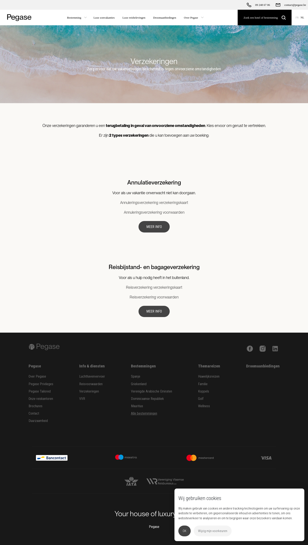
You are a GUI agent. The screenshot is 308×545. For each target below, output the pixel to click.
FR (297, 17)
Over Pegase (37, 376)
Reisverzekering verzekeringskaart (154, 287)
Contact (34, 413)
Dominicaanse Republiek (147, 399)
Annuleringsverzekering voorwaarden (154, 212)
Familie (203, 384)
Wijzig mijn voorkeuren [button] (212, 531)
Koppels (203, 391)
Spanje (135, 376)
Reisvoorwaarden (91, 384)
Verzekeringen (89, 391)
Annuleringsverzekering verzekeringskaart (154, 202)
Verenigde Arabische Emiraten (151, 391)
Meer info (154, 227)
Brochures (35, 406)
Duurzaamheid (38, 421)
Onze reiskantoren (41, 399)
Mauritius (137, 406)
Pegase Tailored (40, 391)
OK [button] (184, 531)
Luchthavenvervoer (92, 376)
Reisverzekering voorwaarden (154, 297)
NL (302, 17)
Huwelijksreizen (208, 376)
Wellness (204, 406)
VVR (82, 399)
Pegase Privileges (41, 384)
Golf (201, 399)
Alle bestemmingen (144, 413)
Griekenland (139, 384)
